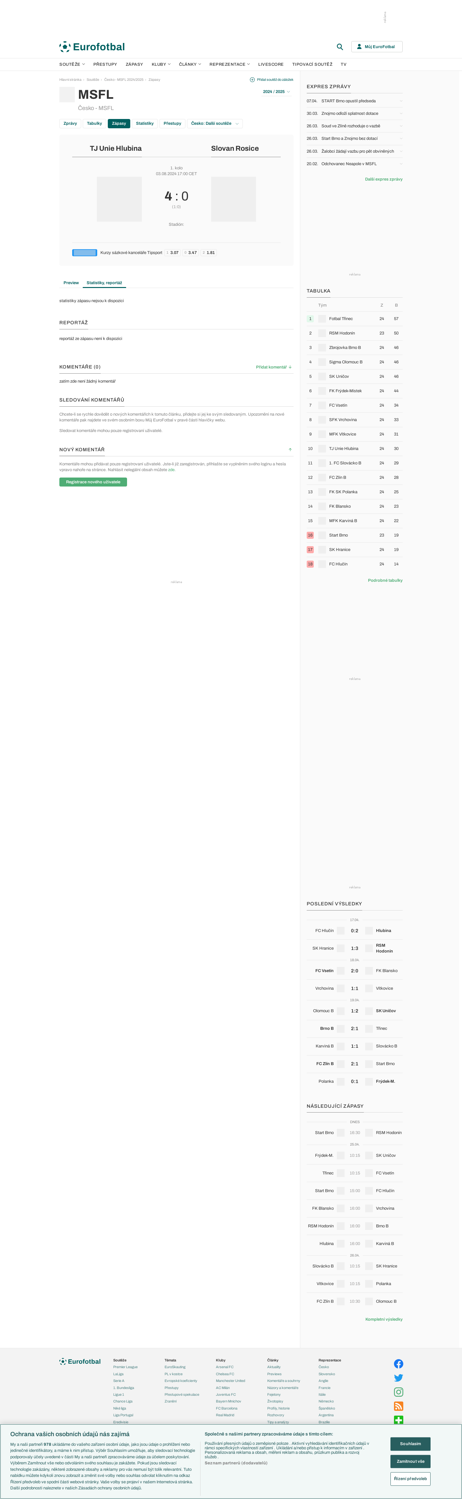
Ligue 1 (118, 1394)
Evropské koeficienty (181, 1381)
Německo (326, 1401)
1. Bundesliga (123, 1388)
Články (272, 1360)
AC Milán (223, 1388)
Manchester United (230, 1381)
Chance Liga (123, 1401)
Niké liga (119, 1408)
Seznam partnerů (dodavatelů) (236, 1463)
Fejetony (274, 1394)
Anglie (323, 1381)
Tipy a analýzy (278, 1422)
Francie (324, 1388)
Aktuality (274, 1367)
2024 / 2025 (276, 91)
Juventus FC (226, 1394)
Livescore (271, 64)
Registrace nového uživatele (93, 482)
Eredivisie (120, 1422)
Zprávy (70, 123)
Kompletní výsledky (384, 1319)
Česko (324, 1367)
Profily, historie (278, 1408)
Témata (170, 1360)
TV (343, 64)
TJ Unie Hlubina (116, 148)
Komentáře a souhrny (283, 1381)
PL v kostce (174, 1374)
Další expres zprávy (384, 179)
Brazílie (324, 1422)
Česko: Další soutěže (215, 123)
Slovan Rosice (235, 148)
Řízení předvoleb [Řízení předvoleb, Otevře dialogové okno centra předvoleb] (410, 1479)
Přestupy (105, 64)
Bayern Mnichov (228, 1401)
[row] (355, 318)
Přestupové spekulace (182, 1394)
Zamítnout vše (411, 1461)
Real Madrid (225, 1415)
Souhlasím (410, 1444)
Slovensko (327, 1374)
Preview (71, 283)
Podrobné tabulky (385, 580)
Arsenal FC (225, 1367)
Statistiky (145, 123)
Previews (274, 1374)
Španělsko (327, 1408)
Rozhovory (275, 1415)
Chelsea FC (225, 1374)
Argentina (326, 1415)
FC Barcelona (226, 1408)
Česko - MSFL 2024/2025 (123, 79)
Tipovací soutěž (312, 64)
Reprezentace (230, 64)
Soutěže (72, 64)
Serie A (118, 1381)
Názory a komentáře (282, 1388)
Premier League (125, 1367)
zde (171, 470)
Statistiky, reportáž (104, 283)
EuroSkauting (175, 1367)
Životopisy (275, 1401)
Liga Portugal (123, 1415)
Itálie (322, 1394)
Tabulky (94, 123)
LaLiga (118, 1374)
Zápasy (134, 64)
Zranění (170, 1401)
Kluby (161, 64)
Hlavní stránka (70, 79)
